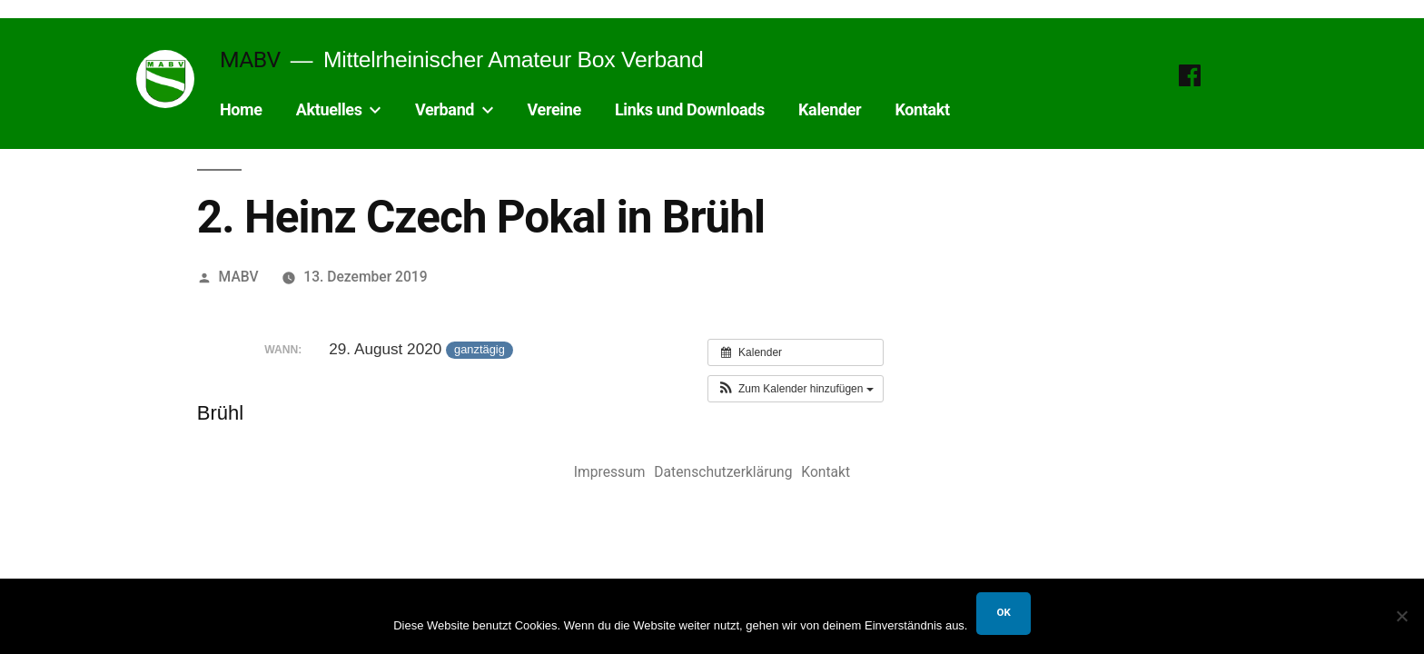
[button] (795, 388)
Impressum (610, 472)
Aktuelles (329, 109)
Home (241, 109)
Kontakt (922, 109)
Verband (444, 109)
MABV (250, 59)
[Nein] (1401, 616)
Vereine (554, 109)
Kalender (829, 109)
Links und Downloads (690, 109)
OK (1003, 612)
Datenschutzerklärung (723, 472)
